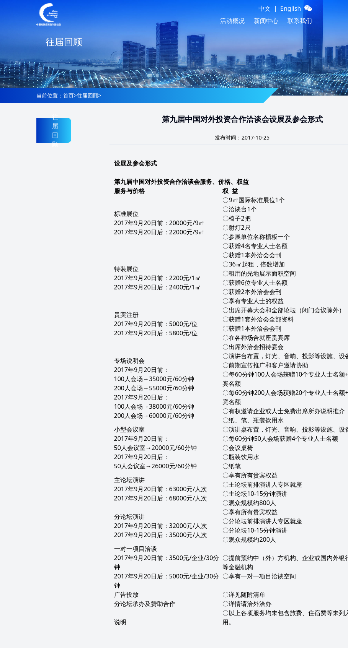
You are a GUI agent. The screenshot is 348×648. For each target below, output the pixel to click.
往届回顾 (87, 95)
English (290, 8)
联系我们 (300, 20)
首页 (68, 95)
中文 (264, 8)
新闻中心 (266, 20)
